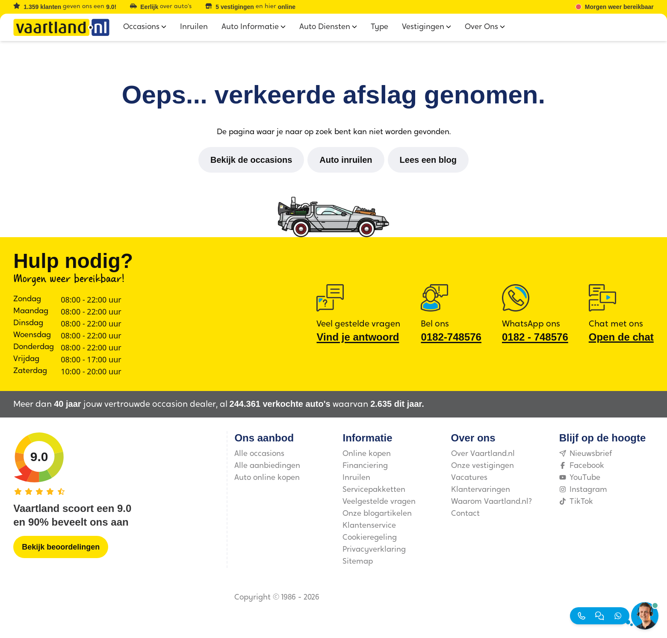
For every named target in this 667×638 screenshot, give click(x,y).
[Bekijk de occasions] (251, 160)
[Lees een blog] (428, 160)
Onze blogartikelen (377, 514)
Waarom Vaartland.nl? (491, 502)
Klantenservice (369, 526)
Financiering (365, 466)
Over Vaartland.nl (483, 454)
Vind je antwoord (357, 337)
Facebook (581, 466)
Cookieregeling (369, 538)
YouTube (579, 478)
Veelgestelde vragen (379, 502)
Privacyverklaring (374, 550)
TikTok (576, 502)
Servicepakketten (373, 490)
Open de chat (621, 337)
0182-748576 (451, 337)
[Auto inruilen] (345, 160)
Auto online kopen (267, 478)
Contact (465, 514)
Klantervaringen (480, 490)
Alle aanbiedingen (267, 466)
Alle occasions (259, 454)
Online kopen (366, 454)
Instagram (583, 490)
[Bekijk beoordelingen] (60, 547)
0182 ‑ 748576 (535, 337)
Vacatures (469, 478)
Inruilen (356, 478)
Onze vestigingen (482, 466)
